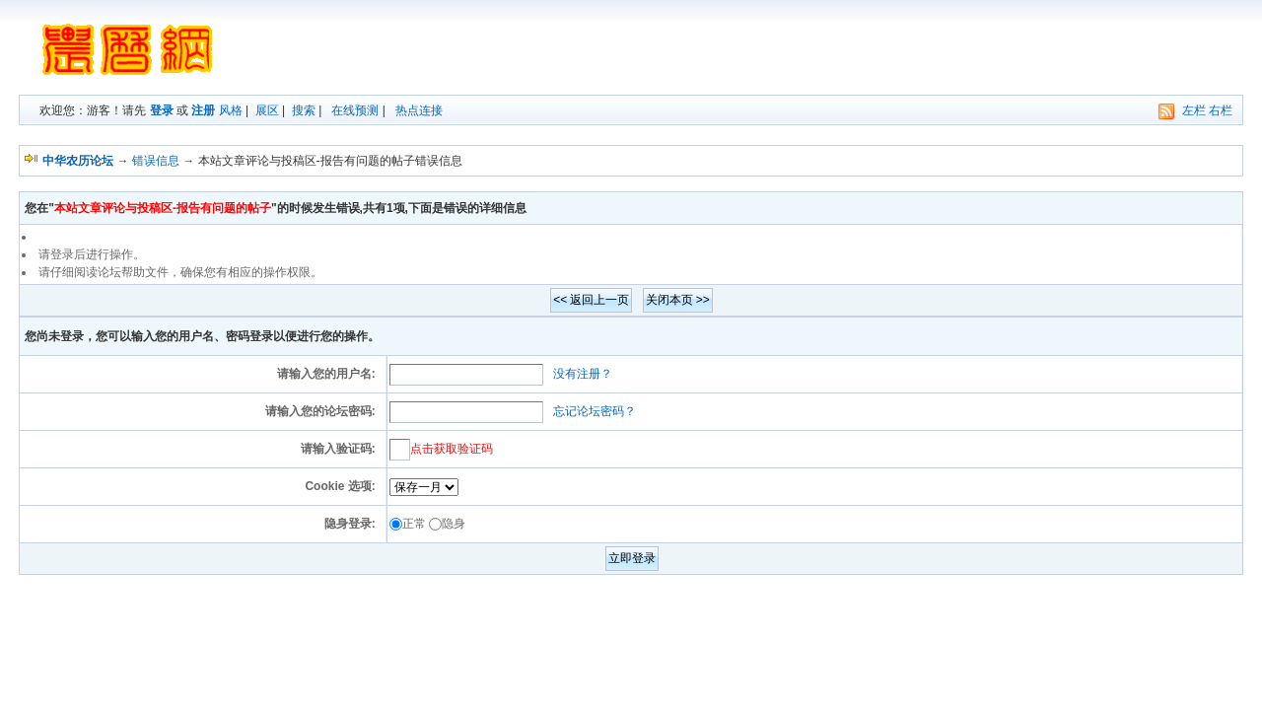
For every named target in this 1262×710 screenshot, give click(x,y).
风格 (231, 110)
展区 (267, 110)
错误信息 (155, 161)
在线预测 (355, 110)
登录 (162, 110)
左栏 (1194, 110)
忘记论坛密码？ (594, 411)
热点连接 (419, 110)
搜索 (304, 110)
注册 (203, 110)
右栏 (1220, 110)
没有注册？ (582, 374)
